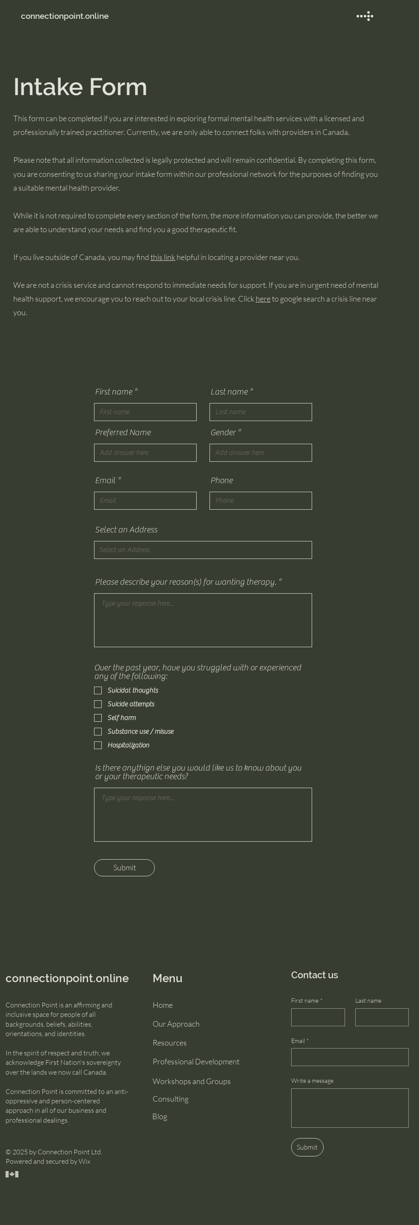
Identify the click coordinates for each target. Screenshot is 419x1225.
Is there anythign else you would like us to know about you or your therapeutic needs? (198, 772)
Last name (229, 392)
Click (249, 298)
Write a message (312, 1080)
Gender (223, 432)
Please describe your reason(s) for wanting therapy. (185, 582)
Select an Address (126, 530)
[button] (365, 16)
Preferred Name (122, 432)
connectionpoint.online (67, 978)
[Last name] (380, 1017)
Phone (221, 480)
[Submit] (124, 867)
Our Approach (176, 1023)
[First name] (315, 1017)
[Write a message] (350, 1108)
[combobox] (203, 550)
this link (162, 257)
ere (265, 298)
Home (163, 1005)
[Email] (347, 1057)
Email (105, 480)
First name (113, 392)
